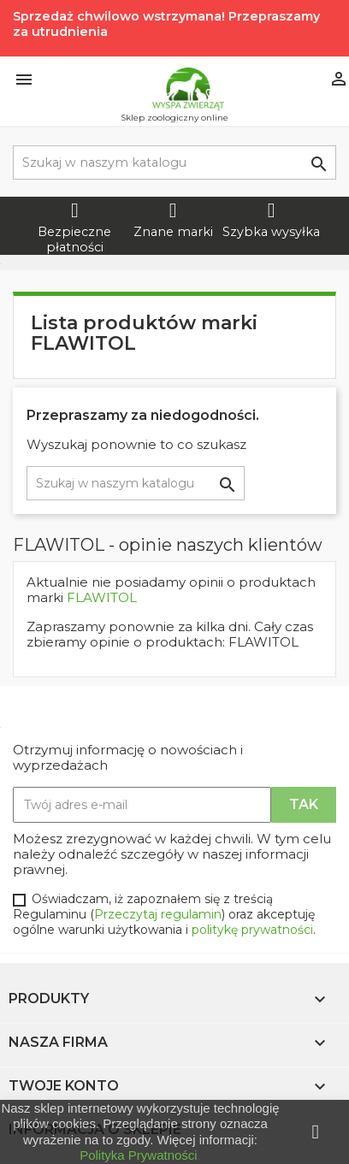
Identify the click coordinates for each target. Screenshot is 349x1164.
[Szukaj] (174, 162)
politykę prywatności (252, 929)
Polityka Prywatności (139, 1155)
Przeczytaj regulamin (158, 914)
